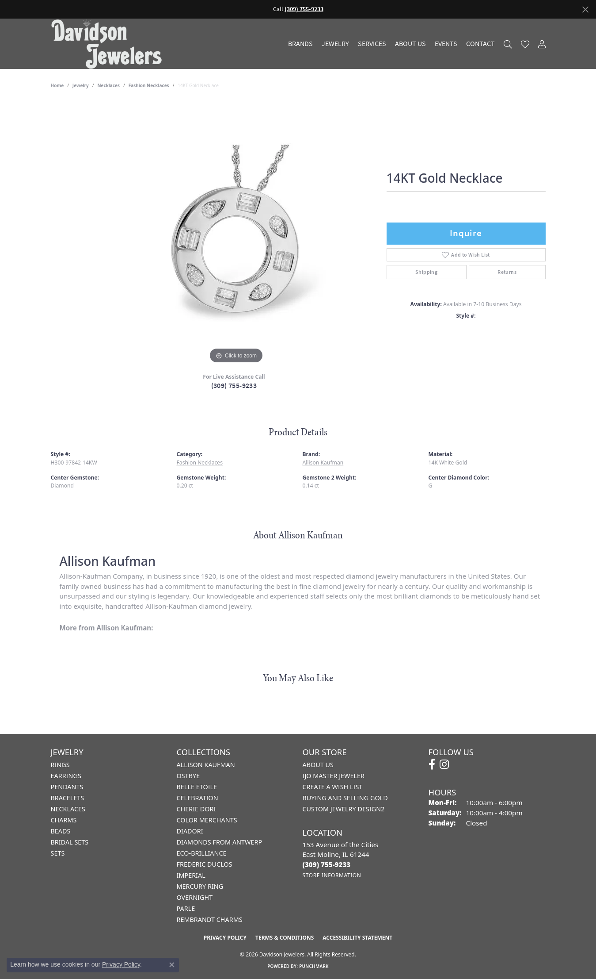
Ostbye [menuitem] (188, 776)
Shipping (426, 272)
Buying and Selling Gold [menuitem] (345, 798)
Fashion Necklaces (149, 85)
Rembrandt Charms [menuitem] (210, 919)
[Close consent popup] (172, 964)
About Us (410, 43)
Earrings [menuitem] (66, 776)
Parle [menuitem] (186, 908)
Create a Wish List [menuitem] (333, 787)
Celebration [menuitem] (197, 798)
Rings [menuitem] (60, 764)
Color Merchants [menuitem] (207, 820)
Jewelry (335, 43)
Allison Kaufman (323, 462)
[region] (236, 233)
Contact (480, 43)
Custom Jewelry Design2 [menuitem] (344, 809)
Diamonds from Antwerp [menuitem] (219, 842)
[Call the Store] (327, 864)
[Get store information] (332, 875)
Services (372, 43)
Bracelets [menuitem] (67, 798)
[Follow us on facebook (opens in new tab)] (432, 764)
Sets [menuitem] (58, 853)
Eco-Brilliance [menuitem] (202, 853)
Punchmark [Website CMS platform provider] (314, 966)
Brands (300, 43)
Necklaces (108, 85)
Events (446, 43)
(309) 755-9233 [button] (304, 9)
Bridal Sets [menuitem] (70, 842)
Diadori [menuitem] (190, 831)
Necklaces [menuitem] (68, 809)
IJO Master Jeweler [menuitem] (333, 776)
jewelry (80, 85)
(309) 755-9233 (234, 385)
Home (57, 85)
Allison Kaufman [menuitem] (206, 764)
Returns (506, 272)
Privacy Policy (225, 937)
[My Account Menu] (542, 44)
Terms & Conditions (284, 937)
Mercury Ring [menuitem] (200, 886)
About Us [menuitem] (318, 764)
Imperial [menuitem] (191, 875)
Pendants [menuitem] (67, 787)
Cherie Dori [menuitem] (196, 809)
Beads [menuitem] (61, 831)
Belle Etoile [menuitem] (197, 787)
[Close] (585, 9)
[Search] (507, 44)
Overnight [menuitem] (195, 897)
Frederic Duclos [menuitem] (204, 864)
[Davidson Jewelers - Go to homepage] (108, 44)
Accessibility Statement (357, 937)
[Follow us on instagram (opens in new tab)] (444, 764)
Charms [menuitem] (64, 820)
